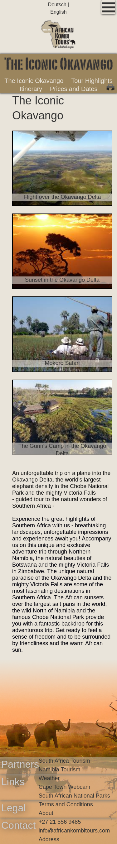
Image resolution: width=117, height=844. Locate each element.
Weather (49, 778)
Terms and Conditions (66, 804)
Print (110, 86)
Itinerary (31, 88)
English (58, 12)
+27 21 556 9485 (60, 822)
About (46, 813)
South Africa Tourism (64, 761)
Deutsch (58, 4)
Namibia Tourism (59, 769)
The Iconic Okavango (33, 80)
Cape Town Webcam (64, 787)
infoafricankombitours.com (74, 830)
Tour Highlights (91, 80)
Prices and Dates (73, 88)
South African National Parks (74, 796)
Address (49, 839)
